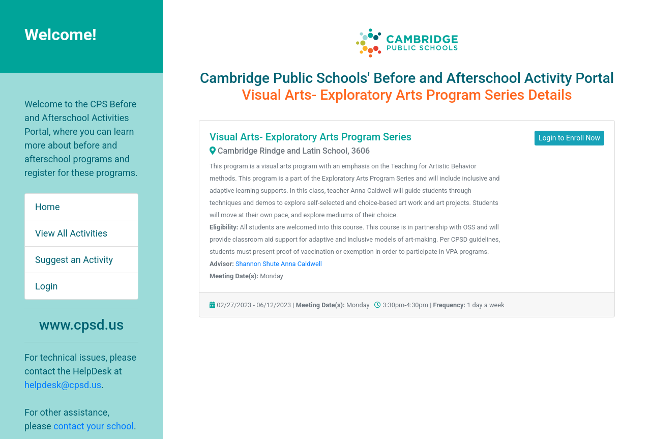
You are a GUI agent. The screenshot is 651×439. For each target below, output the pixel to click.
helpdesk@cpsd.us (62, 384)
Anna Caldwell (301, 264)
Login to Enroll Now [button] (569, 138)
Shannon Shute (257, 264)
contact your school (93, 426)
